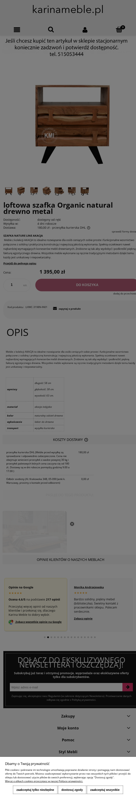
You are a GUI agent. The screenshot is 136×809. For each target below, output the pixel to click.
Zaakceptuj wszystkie (105, 789)
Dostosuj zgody (72, 789)
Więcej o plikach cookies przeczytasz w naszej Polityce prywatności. (44, 781)
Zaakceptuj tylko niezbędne (35, 789)
